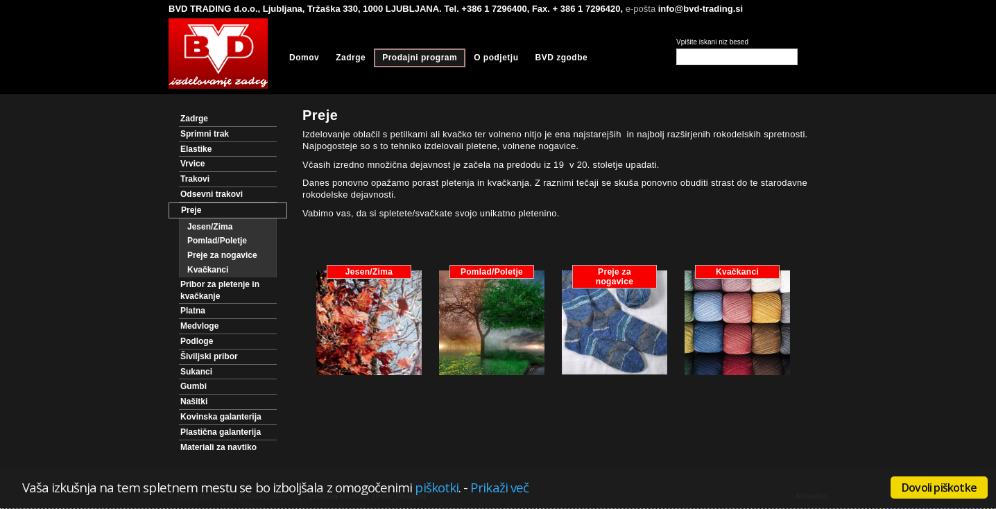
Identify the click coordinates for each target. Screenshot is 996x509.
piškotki (436, 487)
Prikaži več (499, 487)
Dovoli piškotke (939, 487)
